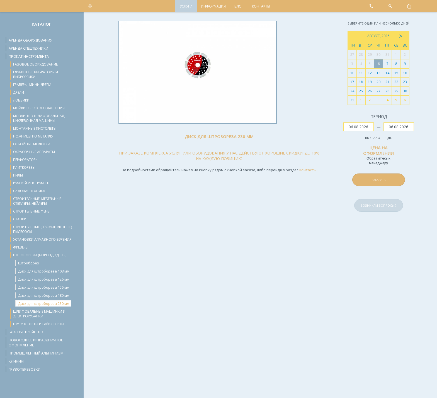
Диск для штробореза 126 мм (43, 279)
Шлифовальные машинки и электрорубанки (39, 314)
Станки (19, 219)
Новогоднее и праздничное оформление (36, 342)
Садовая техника (29, 191)
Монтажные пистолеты (34, 128)
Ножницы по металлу (33, 136)
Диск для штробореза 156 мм (43, 287)
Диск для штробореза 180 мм (43, 295)
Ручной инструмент (31, 183)
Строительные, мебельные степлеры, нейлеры (37, 201)
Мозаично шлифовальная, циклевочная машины (39, 118)
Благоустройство (26, 331)
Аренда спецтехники (28, 48)
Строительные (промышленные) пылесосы (42, 229)
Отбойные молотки (31, 144)
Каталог (41, 24)
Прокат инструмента (29, 56)
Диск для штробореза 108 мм (43, 271)
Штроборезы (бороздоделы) (39, 255)
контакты (308, 169)
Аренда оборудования (30, 40)
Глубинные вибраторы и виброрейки (35, 74)
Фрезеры (20, 247)
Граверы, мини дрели (32, 84)
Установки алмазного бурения (42, 239)
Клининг (17, 361)
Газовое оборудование (35, 64)
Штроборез (28, 263)
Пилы (18, 175)
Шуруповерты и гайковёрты (38, 324)
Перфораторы (25, 159)
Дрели (18, 92)
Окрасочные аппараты (34, 151)
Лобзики (21, 100)
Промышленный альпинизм (36, 353)
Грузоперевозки (24, 369)
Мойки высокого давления (39, 108)
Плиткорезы (24, 167)
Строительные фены (31, 211)
